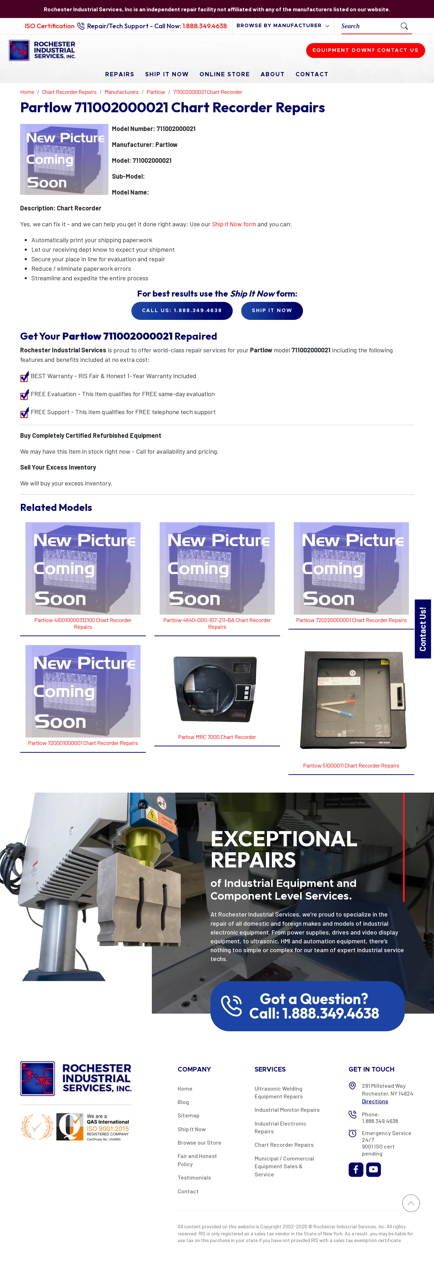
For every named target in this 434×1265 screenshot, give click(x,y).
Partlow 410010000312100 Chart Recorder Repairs (82, 623)
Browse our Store (199, 1142)
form (234, 224)
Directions (375, 1101)
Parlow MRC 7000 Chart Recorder (217, 736)
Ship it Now (272, 310)
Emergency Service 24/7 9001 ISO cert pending (386, 1143)
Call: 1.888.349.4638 (314, 1013)
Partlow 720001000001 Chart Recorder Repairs (83, 742)
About (273, 74)
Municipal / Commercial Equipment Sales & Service (284, 1166)
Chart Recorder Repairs (284, 1144)
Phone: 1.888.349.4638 (380, 1117)
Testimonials (194, 1177)
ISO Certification (50, 26)
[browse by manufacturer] (283, 26)
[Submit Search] (404, 26)
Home (185, 1088)
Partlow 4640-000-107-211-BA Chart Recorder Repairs (217, 623)
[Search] (369, 25)
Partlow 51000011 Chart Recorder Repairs (351, 765)
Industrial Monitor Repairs (287, 1109)
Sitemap (189, 1115)
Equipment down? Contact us (366, 50)
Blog (183, 1101)
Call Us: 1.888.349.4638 (182, 310)
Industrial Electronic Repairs (281, 1127)
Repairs (120, 74)
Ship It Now (167, 74)
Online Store (225, 74)
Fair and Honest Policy (197, 1159)
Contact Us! (422, 628)
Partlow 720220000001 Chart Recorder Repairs (351, 619)
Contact (312, 74)
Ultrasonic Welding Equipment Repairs (279, 1092)
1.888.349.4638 (205, 26)
